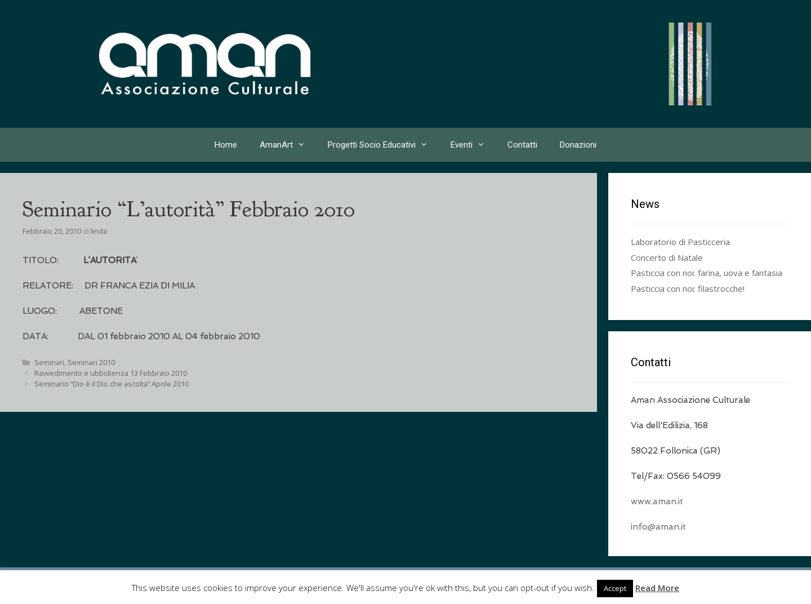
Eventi (473, 145)
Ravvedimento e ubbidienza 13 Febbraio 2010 (110, 373)
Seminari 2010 (91, 362)
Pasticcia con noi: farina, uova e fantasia (706, 272)
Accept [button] (615, 588)
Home (226, 145)
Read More (657, 587)
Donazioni (578, 145)
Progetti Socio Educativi (383, 145)
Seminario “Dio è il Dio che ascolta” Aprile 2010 (111, 384)
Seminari (49, 362)
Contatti (522, 145)
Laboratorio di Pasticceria (680, 241)
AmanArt (288, 145)
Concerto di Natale (667, 257)
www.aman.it (657, 501)
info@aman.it (658, 527)
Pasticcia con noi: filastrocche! (688, 288)
